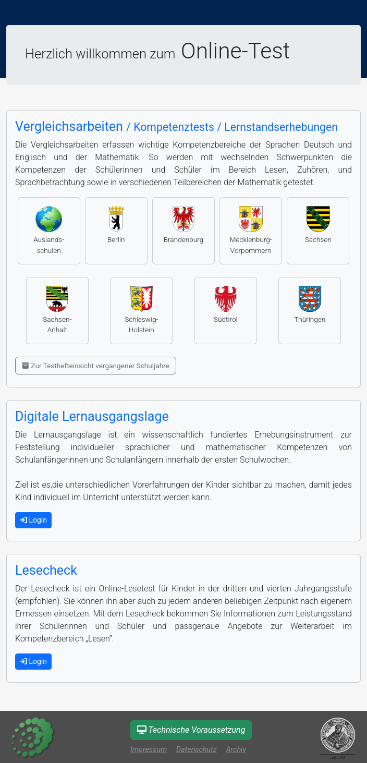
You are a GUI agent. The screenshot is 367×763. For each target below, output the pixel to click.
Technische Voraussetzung (191, 730)
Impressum (148, 749)
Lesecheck (46, 570)
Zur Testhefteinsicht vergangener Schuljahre (95, 365)
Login (33, 520)
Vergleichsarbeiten (176, 126)
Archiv (236, 749)
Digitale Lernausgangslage (92, 416)
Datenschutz (196, 749)
